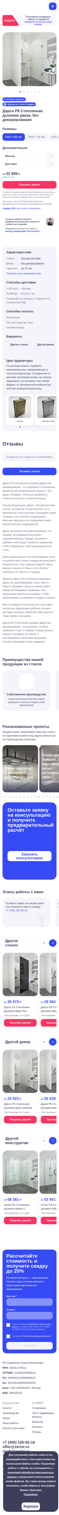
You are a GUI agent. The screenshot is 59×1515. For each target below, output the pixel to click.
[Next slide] (52, 943)
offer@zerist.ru (16, 1447)
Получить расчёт (29, 184)
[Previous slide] (44, 943)
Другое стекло (19, 344)
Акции (6, 1418)
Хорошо (30, 1506)
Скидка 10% (9, 208)
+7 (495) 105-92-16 (16, 910)
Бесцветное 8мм (31, 258)
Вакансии (37, 1422)
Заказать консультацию (29, 856)
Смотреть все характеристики (23, 273)
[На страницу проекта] (20, 770)
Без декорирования (32, 263)
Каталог (7, 1408)
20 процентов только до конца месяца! (38, 21)
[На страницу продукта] (20, 990)
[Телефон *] (29, 1315)
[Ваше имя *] (29, 1302)
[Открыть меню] (52, 6)
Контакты (37, 1427)
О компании (39, 1408)
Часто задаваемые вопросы (43, 1415)
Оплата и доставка (14, 1428)
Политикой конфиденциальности (36, 1336)
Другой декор (45, 344)
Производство (11, 1413)
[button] (20, 91)
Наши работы (10, 1423)
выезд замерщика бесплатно (22, 231)
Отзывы (36, 1432)
